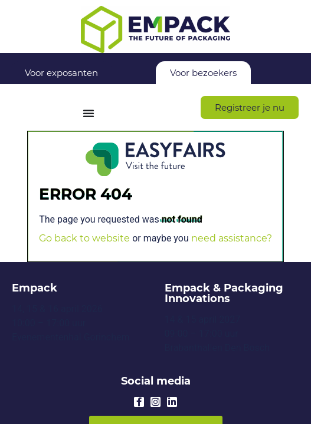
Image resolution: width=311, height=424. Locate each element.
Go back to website (84, 238)
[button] (250, 107)
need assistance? (231, 238)
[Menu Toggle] (88, 113)
